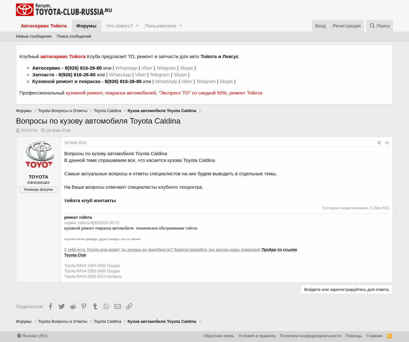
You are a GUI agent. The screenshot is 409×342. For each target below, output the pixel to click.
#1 (387, 143)
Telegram (166, 68)
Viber (146, 68)
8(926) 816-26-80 (83, 68)
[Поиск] (379, 26)
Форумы (86, 25)
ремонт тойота (78, 217)
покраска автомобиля (114, 228)
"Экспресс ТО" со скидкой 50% (192, 92)
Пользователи (160, 25)
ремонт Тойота (245, 92)
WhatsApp (127, 68)
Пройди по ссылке (279, 249)
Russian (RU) (32, 335)
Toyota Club (75, 255)
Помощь (354, 335)
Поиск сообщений (74, 36)
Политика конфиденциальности (310, 335)
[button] (137, 26)
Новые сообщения (34, 36)
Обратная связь (218, 335)
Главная (374, 335)
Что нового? (119, 25)
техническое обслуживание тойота (166, 228)
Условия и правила (257, 335)
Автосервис (46, 68)
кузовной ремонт (84, 92)
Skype (187, 68)
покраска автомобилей (130, 92)
